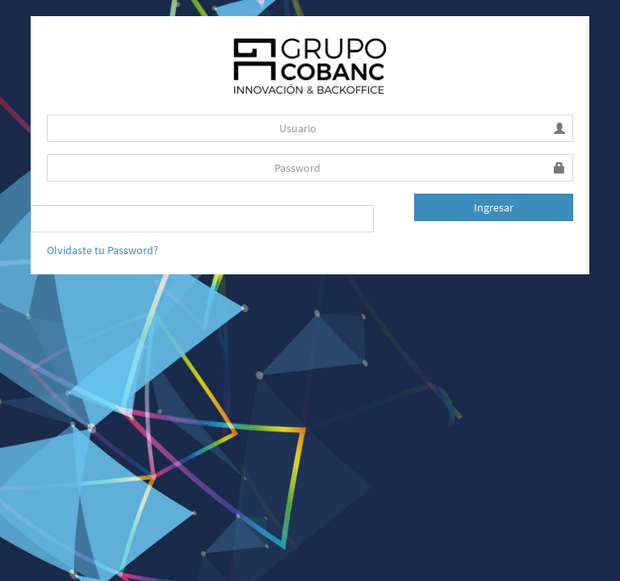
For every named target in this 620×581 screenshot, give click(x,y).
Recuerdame (77, 210)
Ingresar (493, 207)
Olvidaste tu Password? (102, 250)
